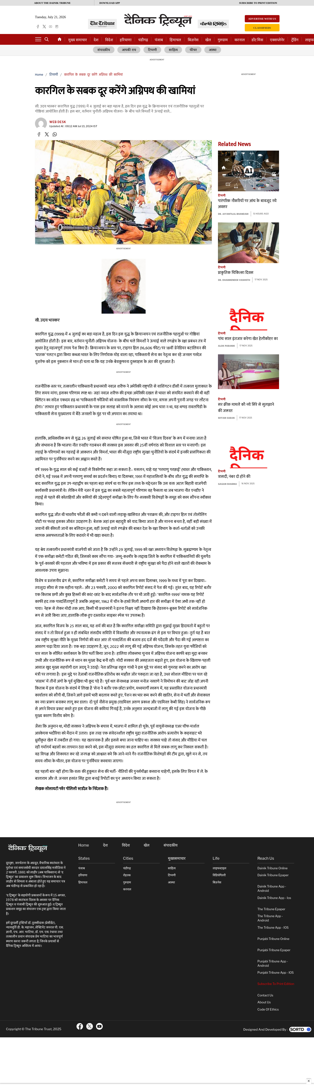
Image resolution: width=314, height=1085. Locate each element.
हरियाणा (125, 40)
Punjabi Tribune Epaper (274, 950)
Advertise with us (262, 18)
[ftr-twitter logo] (89, 1026)
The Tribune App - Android (270, 918)
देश (96, 40)
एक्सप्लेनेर (277, 40)
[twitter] (44, 26)
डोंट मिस (257, 40)
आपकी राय (129, 50)
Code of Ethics (268, 1009)
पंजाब (159, 40)
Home (39, 74)
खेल (208, 40)
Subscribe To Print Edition (275, 984)
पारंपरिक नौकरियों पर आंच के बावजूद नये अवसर (247, 204)
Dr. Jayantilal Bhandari (233, 214)
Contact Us (265, 995)
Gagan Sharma (227, 484)
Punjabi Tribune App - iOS (275, 972)
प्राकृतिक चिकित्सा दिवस (235, 273)
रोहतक (127, 875)
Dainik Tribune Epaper (273, 875)
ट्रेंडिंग (294, 40)
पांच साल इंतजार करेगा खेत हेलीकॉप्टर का (248, 339)
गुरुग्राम (223, 40)
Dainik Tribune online (272, 868)
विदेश (109, 40)
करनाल (239, 40)
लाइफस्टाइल (219, 868)
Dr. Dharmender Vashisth (234, 280)
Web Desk (57, 122)
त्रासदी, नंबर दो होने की (234, 477)
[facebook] (38, 26)
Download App (109, 3)
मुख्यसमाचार (177, 858)
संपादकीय (104, 50)
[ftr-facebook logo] (79, 1026)
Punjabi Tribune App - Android (272, 963)
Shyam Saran (226, 418)
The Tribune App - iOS (273, 927)
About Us (264, 1002)
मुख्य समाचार (77, 40)
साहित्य (173, 50)
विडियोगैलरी (219, 875)
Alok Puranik (226, 346)
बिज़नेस (193, 40)
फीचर (193, 50)
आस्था (212, 50)
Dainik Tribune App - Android (271, 889)
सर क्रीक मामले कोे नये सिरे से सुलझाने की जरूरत (246, 408)
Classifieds (262, 27)
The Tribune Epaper (271, 909)
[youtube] (50, 26)
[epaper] (56, 26)
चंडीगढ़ (143, 40)
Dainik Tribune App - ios (274, 898)
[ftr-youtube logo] (99, 1026)
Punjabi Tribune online (273, 939)
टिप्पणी (153, 50)
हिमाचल (175, 40)
